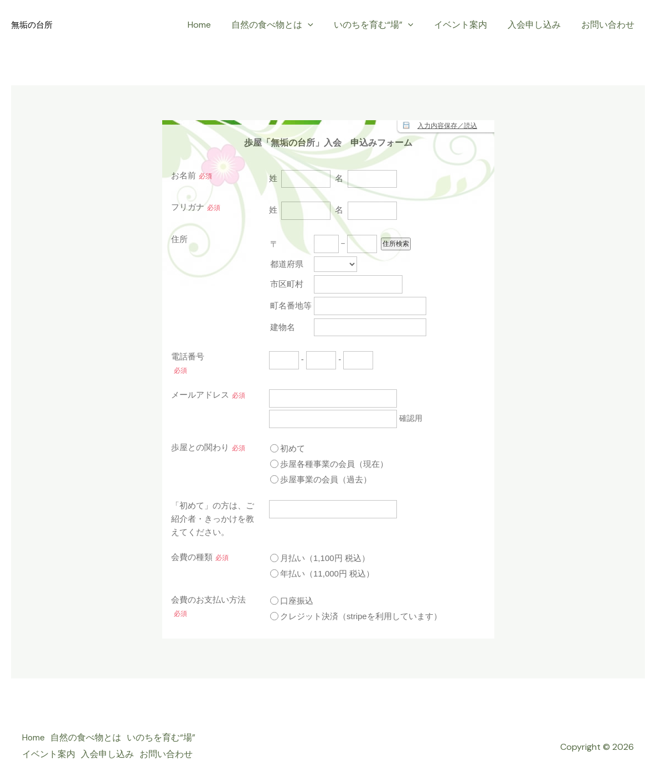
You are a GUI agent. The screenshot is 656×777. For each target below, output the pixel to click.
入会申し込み (538, 24)
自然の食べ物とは (286, 25)
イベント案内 (467, 24)
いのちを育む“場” (383, 25)
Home (215, 24)
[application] (321, 25)
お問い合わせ (609, 24)
